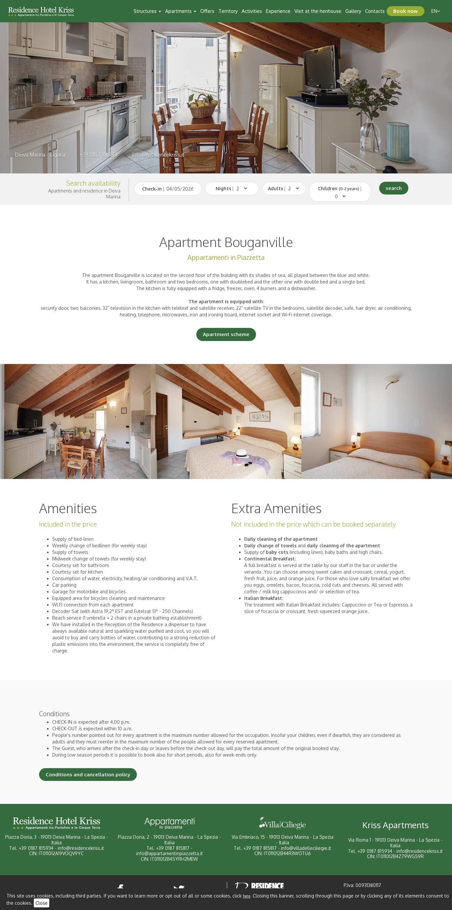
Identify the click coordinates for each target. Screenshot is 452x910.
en (435, 11)
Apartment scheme (226, 334)
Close (41, 903)
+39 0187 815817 (172, 848)
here (246, 896)
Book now (405, 11)
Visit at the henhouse (317, 11)
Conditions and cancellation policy (88, 774)
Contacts (375, 11)
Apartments (180, 11)
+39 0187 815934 (99, 154)
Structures (147, 11)
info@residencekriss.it (158, 154)
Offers (207, 11)
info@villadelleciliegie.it (306, 848)
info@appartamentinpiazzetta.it (169, 853)
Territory (228, 11)
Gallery (353, 11)
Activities (252, 11)
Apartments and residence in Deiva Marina (84, 193)
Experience (278, 11)
